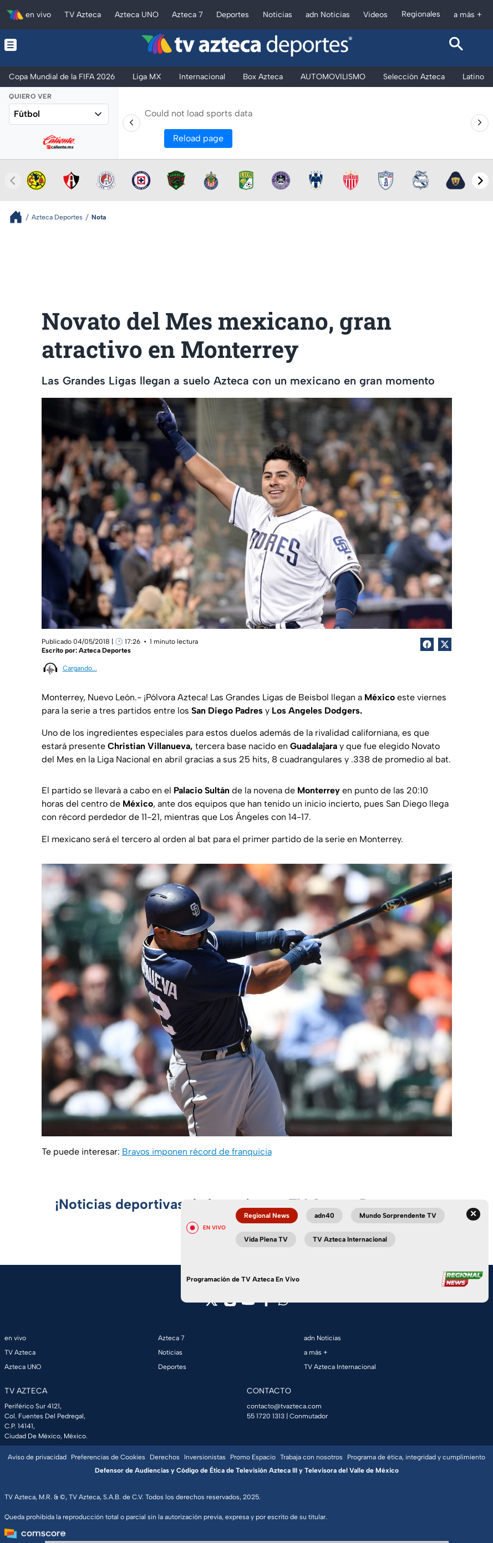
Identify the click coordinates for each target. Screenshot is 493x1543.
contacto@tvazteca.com (284, 1406)
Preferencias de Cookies (108, 1457)
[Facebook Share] (427, 644)
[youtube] (248, 1304)
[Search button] (457, 45)
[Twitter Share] (444, 644)
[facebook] (266, 1304)
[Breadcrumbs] (20, 217)
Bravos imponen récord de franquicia (197, 1151)
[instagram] (230, 1304)
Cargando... (80, 668)
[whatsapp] (283, 1303)
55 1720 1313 (265, 1416)
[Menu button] (36, 45)
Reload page (198, 138)
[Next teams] (480, 180)
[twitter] (211, 1304)
